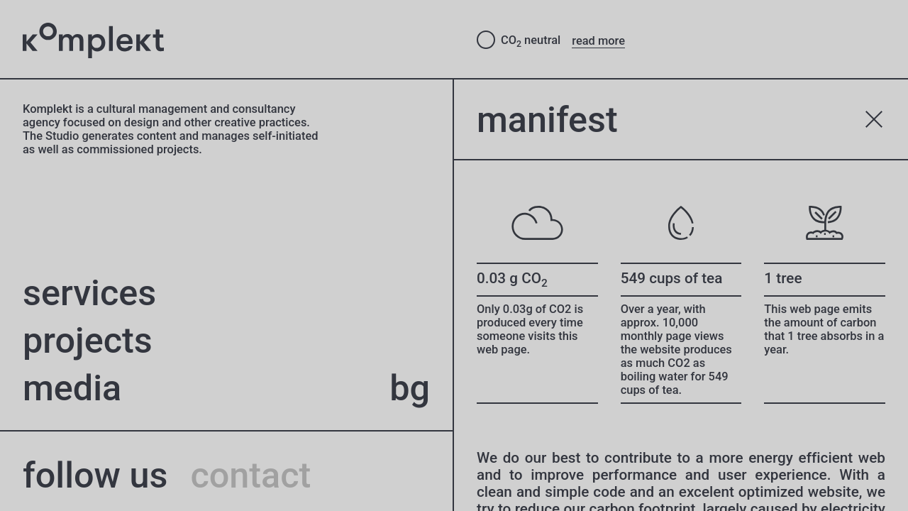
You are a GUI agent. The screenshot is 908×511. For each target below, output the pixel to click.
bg (409, 388)
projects (88, 340)
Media (72, 388)
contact (250, 475)
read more (598, 41)
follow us (95, 475)
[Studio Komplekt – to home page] (238, 40)
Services (89, 293)
